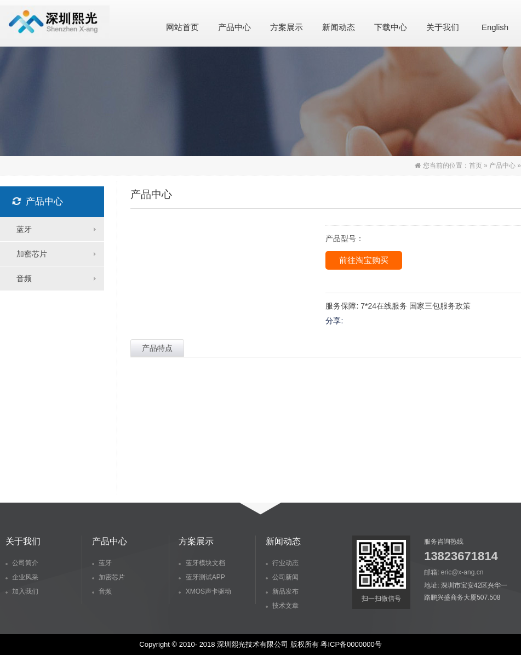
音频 (102, 591)
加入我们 (21, 591)
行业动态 (282, 563)
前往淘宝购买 (363, 260)
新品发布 (282, 591)
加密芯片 (108, 577)
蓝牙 (102, 563)
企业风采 (21, 577)
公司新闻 (282, 577)
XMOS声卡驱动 (205, 591)
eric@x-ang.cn (462, 572)
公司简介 (21, 563)
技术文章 (282, 606)
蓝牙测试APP (202, 577)
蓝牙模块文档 (202, 563)
